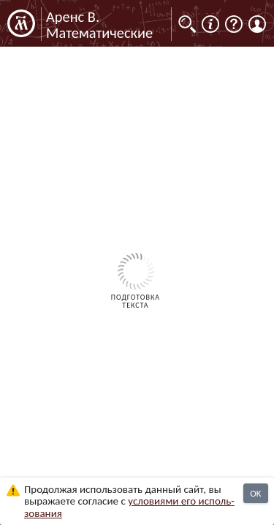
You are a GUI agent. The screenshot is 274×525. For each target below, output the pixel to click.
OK (255, 493)
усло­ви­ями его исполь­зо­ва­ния (129, 507)
